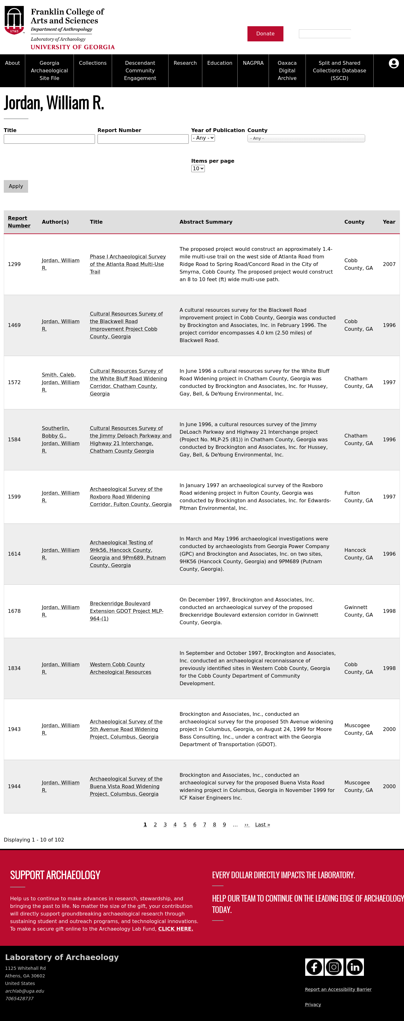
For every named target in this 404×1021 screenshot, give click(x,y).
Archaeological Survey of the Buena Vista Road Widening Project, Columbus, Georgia (126, 786)
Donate (265, 34)
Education (220, 63)
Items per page (213, 161)
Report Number (119, 130)
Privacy (313, 1004)
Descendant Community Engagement (140, 70)
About (12, 63)
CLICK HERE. (175, 929)
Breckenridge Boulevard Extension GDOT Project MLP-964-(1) (126, 611)
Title (10, 130)
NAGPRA (253, 63)
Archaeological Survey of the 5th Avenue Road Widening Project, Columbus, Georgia (126, 729)
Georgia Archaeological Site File (49, 70)
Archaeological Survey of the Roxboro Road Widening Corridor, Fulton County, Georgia (131, 496)
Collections (92, 63)
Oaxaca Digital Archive (287, 70)
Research (185, 63)
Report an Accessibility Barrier (338, 989)
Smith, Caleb (58, 375)
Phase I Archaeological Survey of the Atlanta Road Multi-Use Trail (128, 264)
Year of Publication (218, 130)
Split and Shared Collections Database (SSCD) (339, 70)
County (257, 130)
